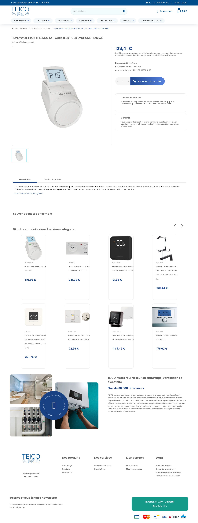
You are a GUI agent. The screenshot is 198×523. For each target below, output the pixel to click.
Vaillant (151, 272)
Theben (20, 342)
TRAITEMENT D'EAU (151, 20)
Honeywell (21, 272)
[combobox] (94, 11)
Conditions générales (165, 473)
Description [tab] (25, 179)
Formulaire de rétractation (168, 480)
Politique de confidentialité (168, 476)
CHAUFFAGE (20, 20)
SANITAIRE (84, 20)
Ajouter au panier (147, 81)
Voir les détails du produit (23, 42)
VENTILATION (107, 20)
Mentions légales (163, 469)
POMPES (127, 20)
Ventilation (67, 476)
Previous (175, 225)
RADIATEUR (64, 20)
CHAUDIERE (42, 20)
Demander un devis (102, 469)
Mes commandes (134, 473)
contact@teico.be (31, 477)
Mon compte (132, 469)
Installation (99, 473)
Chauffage (67, 469)
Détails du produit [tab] (52, 179)
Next (182, 225)
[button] (54, 409)
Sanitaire (66, 473)
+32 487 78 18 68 (40, 2)
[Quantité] (122, 81)
